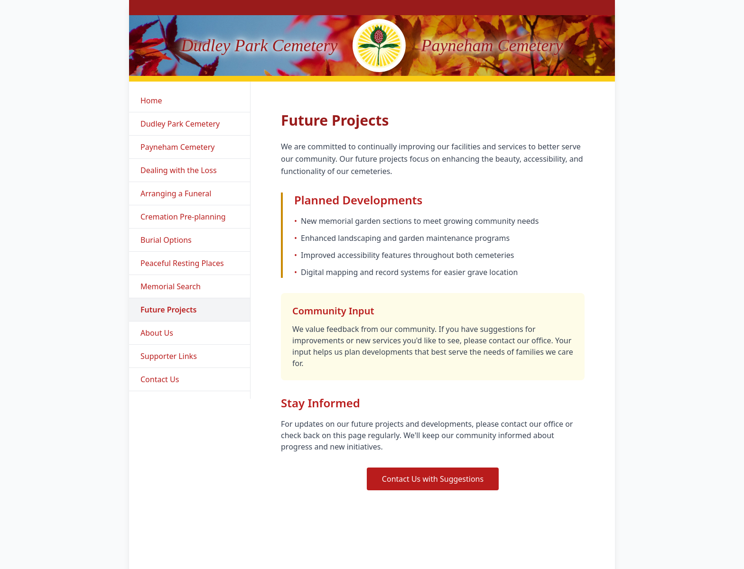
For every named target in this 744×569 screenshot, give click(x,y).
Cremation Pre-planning (183, 216)
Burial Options (166, 240)
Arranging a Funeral (175, 193)
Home (151, 100)
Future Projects (168, 309)
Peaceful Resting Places (182, 263)
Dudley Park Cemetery (180, 124)
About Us (156, 333)
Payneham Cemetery (177, 147)
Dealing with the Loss (178, 170)
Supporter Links (168, 356)
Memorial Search (170, 286)
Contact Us (159, 379)
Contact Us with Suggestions (433, 479)
